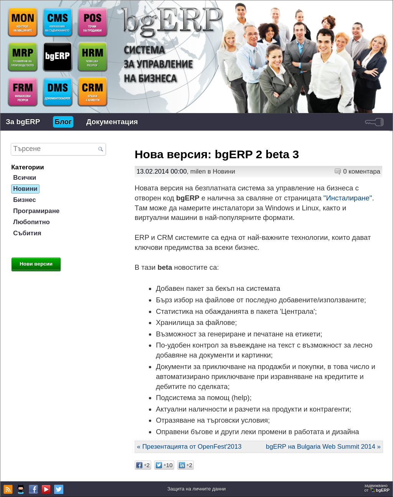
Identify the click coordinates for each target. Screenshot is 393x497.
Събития (27, 233)
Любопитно (31, 222)
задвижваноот (377, 487)
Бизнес (24, 199)
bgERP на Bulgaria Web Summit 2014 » (323, 446)
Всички (24, 177)
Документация (112, 122)
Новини (224, 171)
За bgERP (23, 122)
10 (164, 465)
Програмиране (36, 211)
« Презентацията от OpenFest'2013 (189, 446)
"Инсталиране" (348, 198)
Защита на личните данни (196, 489)
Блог (63, 122)
